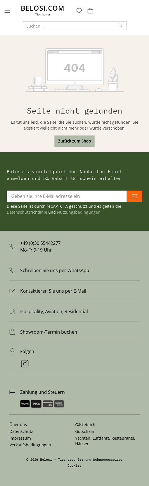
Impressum (20, 438)
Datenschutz (21, 431)
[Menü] (7, 10)
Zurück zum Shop (74, 141)
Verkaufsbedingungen (30, 444)
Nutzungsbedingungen (78, 212)
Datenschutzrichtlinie (27, 212)
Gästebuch (85, 424)
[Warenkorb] (90, 10)
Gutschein (84, 431)
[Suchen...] (69, 25)
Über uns (18, 424)
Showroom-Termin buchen (48, 332)
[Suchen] (121, 25)
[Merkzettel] (79, 10)
